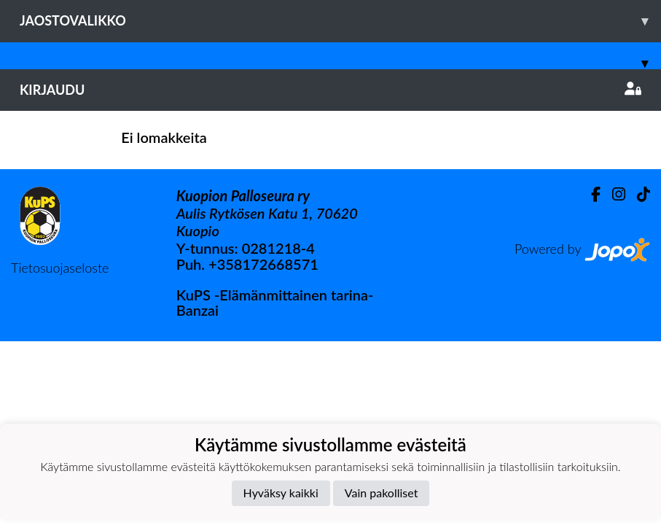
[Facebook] (590, 194)
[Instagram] (613, 194)
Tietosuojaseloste (60, 268)
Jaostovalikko (340, 21)
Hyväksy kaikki (280, 492)
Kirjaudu (330, 90)
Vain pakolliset (381, 492)
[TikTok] (637, 194)
